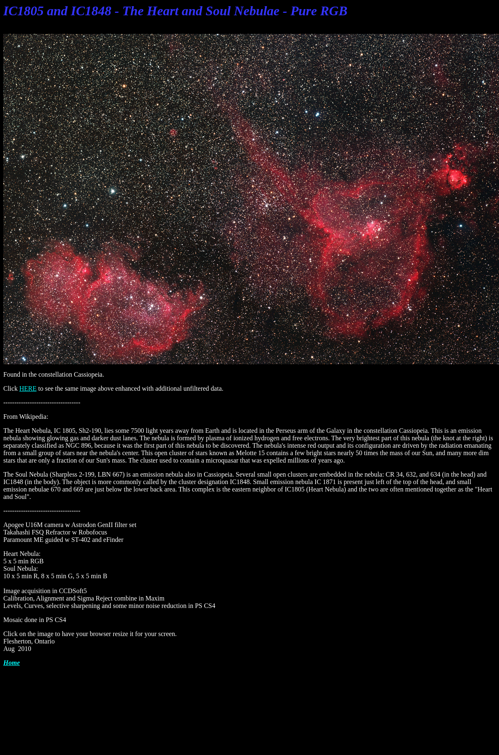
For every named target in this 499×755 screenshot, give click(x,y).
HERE (28, 388)
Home (11, 662)
